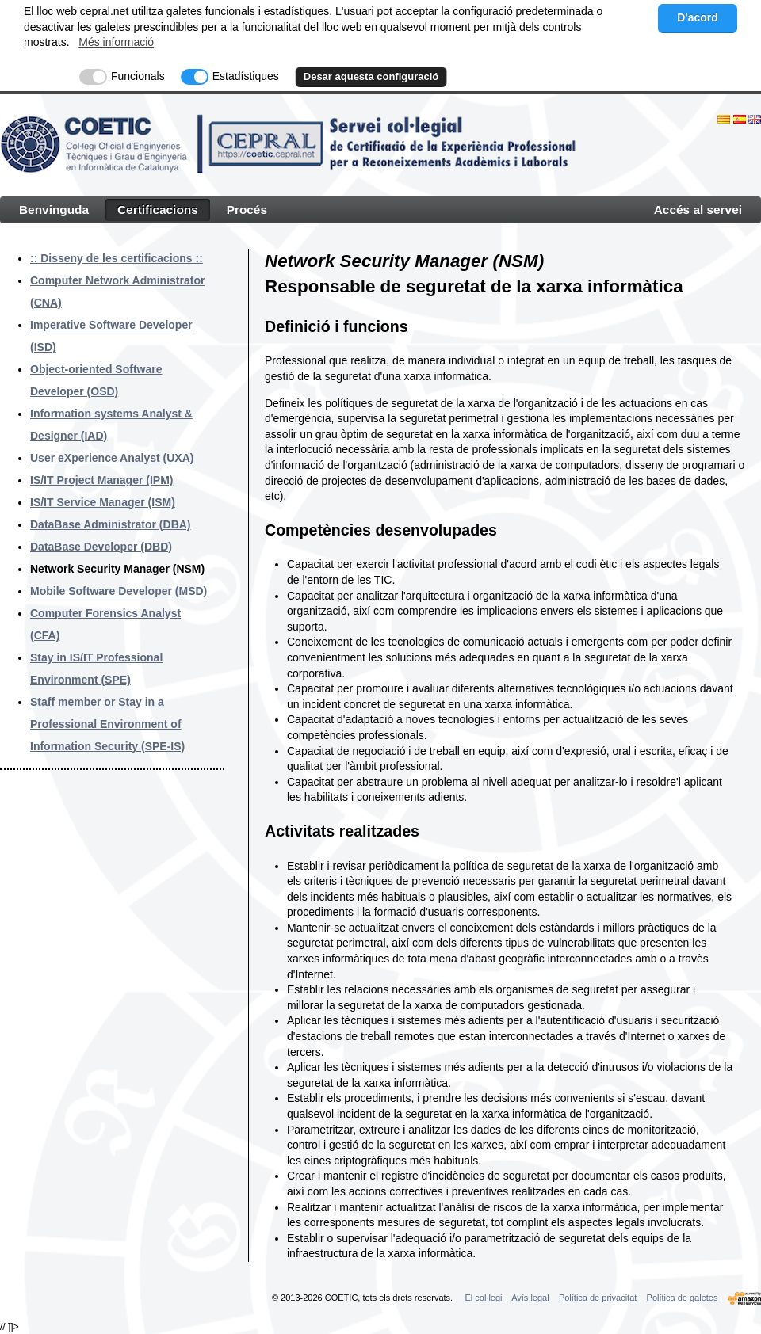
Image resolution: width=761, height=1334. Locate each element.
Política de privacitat (598, 1297)
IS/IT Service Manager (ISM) (102, 502)
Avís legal (530, 1297)
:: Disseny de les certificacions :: (116, 258)
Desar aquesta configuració (371, 76)
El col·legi (483, 1297)
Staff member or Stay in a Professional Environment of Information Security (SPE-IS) (107, 724)
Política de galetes (682, 1297)
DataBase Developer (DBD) (101, 546)
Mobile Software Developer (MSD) (118, 591)
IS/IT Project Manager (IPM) (101, 480)
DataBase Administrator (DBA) (110, 524)
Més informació (116, 42)
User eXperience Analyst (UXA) (111, 458)
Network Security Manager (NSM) (117, 568)
